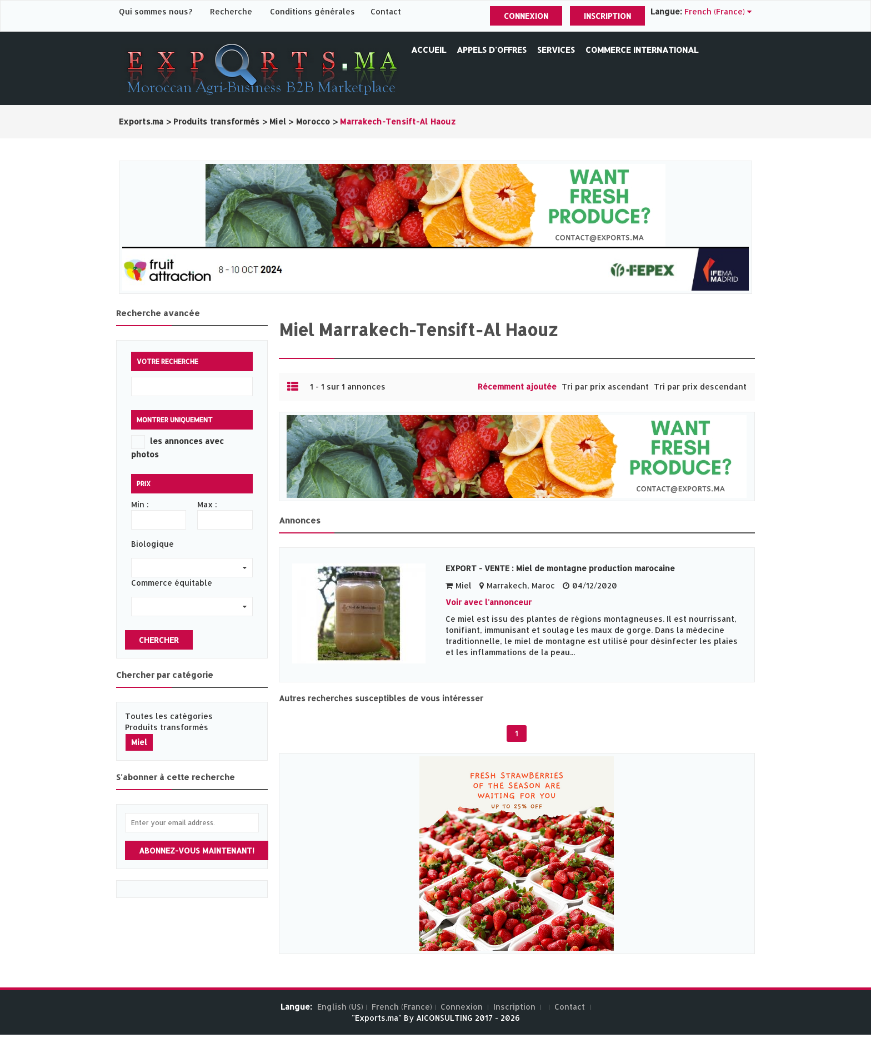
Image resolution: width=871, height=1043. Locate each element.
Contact (386, 11)
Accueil (428, 49)
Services (556, 49)
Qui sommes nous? (156, 11)
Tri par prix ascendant (605, 386)
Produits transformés (166, 727)
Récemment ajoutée (517, 386)
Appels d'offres (492, 49)
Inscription (607, 16)
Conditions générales (313, 11)
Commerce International (641, 49)
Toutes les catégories (169, 716)
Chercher (159, 640)
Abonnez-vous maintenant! (196, 850)
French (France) (402, 1006)
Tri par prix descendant (700, 386)
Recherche (231, 11)
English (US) (340, 1006)
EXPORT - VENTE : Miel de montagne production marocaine (560, 568)
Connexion (526, 16)
